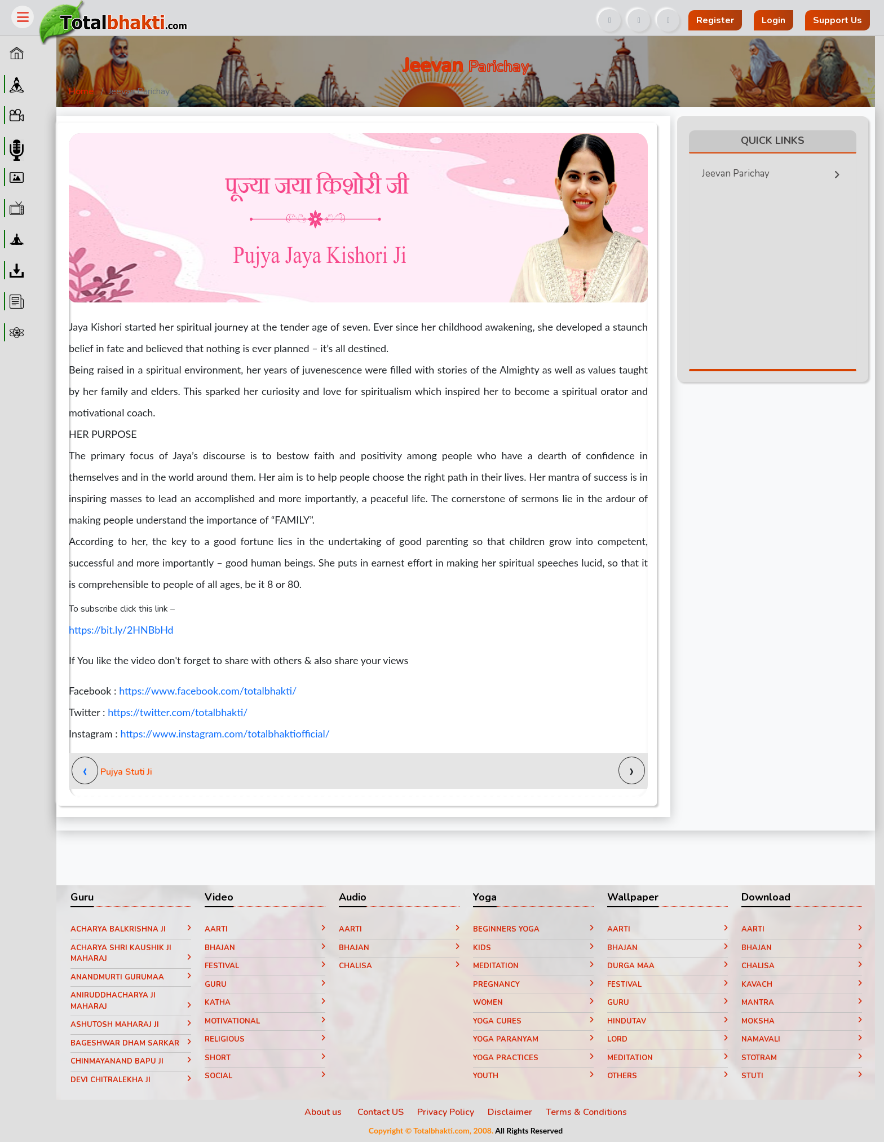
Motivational (265, 1021)
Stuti (801, 1076)
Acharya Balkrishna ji (130, 929)
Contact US (380, 1112)
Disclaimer (510, 1112)
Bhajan (265, 948)
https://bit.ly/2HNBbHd (121, 629)
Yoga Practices (533, 1058)
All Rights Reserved (529, 1130)
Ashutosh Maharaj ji (130, 1025)
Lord (667, 1039)
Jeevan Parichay (774, 171)
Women (533, 1003)
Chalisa (399, 966)
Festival (265, 966)
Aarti (265, 929)
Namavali (801, 1039)
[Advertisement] (437, 16)
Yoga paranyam (533, 1039)
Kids (533, 948)
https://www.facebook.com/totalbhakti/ (208, 690)
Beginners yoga (533, 929)
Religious (265, 1039)
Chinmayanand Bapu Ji (130, 1061)
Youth (533, 1076)
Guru (265, 985)
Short (265, 1058)
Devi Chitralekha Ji (130, 1080)
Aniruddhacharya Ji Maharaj (130, 1001)
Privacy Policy (445, 1112)
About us (324, 1112)
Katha (265, 1003)
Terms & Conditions (586, 1112)
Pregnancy (533, 985)
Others (667, 1076)
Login (773, 20)
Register (715, 20)
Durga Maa (667, 966)
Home (81, 91)
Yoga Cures (533, 1021)
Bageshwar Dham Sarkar (130, 1043)
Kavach (801, 985)
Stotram (801, 1058)
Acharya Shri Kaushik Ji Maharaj (130, 953)
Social (265, 1076)
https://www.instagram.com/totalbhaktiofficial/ (224, 733)
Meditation (533, 966)
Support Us (837, 20)
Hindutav (667, 1021)
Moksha (801, 1021)
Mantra (801, 1003)
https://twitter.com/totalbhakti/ (177, 712)
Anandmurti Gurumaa (130, 977)
